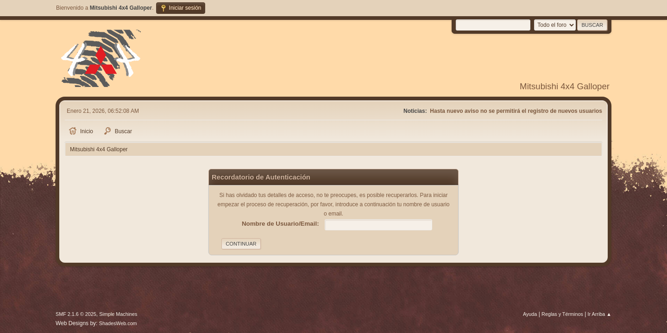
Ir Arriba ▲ (599, 314)
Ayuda (530, 314)
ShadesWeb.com (118, 323)
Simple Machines (118, 314)
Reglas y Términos (562, 314)
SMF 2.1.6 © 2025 (76, 314)
